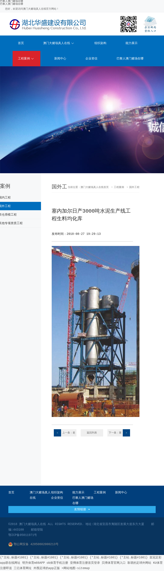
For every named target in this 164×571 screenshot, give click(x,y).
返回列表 (92, 432)
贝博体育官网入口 (114, 563)
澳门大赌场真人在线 (58, 43)
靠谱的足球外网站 (139, 563)
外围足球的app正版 (47, 568)
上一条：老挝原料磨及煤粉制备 (64, 432)
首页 (21, 43)
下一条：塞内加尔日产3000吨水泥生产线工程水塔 (119, 432)
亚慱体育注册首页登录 (85, 563)
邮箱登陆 (37, 529)
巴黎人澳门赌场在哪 (11, 4)
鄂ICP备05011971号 (22, 535)
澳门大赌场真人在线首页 (95, 187)
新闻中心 (60, 58)
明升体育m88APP (33, 563)
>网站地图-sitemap (76, 568)
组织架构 (100, 43)
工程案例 (26, 58)
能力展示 (132, 43)
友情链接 (82, 509)
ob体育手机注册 (57, 563)
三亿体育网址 (23, 568)
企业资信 (91, 58)
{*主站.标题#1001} (14, 557)
